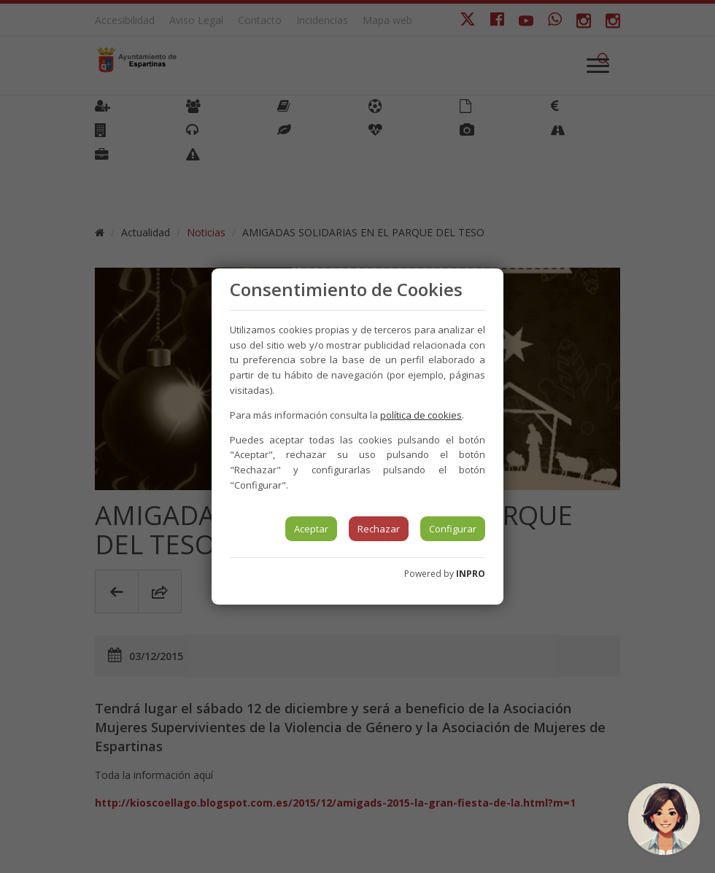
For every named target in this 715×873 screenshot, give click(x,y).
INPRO (470, 573)
